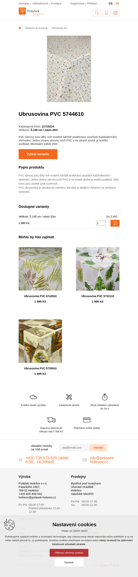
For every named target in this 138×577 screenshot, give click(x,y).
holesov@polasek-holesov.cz (37, 497)
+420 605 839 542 (30, 493)
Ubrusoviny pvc (59, 28)
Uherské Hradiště (82, 486)
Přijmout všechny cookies (69, 552)
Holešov (76, 490)
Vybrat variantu (38, 154)
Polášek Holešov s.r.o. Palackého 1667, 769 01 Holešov (33, 487)
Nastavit (69, 562)
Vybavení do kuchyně (36, 28)
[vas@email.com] (74, 447)
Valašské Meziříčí (82, 493)
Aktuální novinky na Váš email (41, 447)
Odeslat (98, 447)
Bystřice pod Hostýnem (86, 483)
